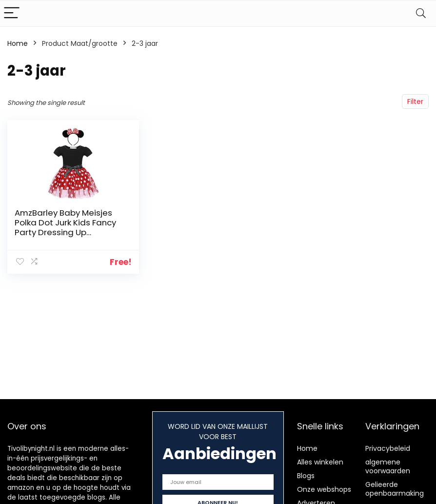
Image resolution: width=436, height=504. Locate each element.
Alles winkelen (320, 462)
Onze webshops (324, 489)
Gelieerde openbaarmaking (394, 489)
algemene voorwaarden (387, 466)
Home (17, 43)
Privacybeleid (387, 448)
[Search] (421, 13)
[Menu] (11, 13)
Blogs (306, 476)
